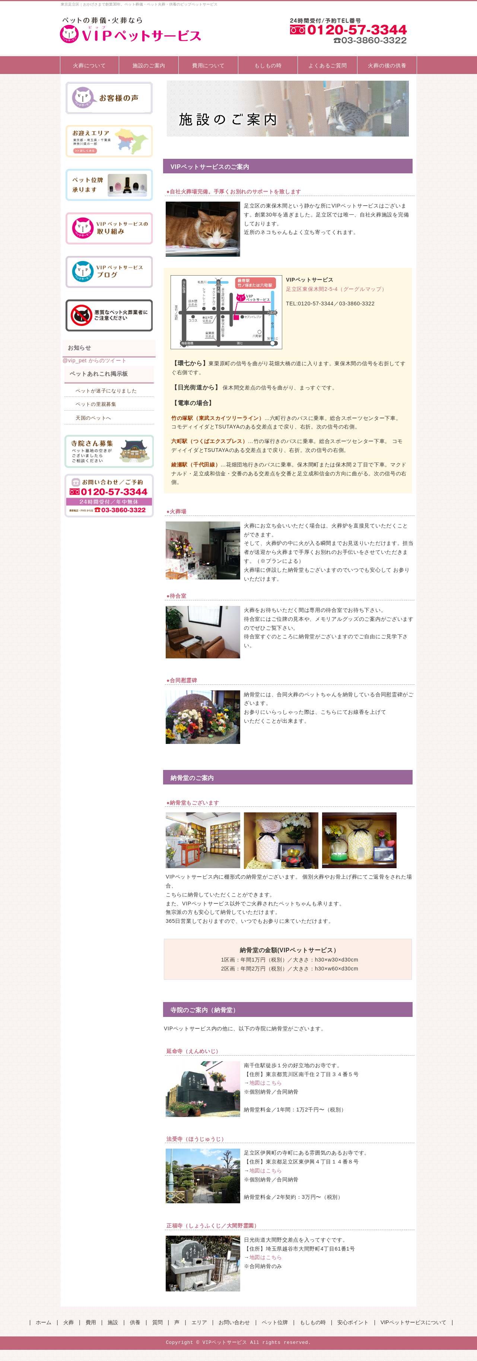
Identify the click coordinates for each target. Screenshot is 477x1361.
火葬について (89, 65)
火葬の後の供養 (387, 65)
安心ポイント (353, 1322)
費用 (91, 1322)
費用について (208, 65)
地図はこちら (265, 1083)
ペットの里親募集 (96, 404)
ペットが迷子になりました (106, 391)
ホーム (43, 1322)
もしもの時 (268, 65)
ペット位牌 (275, 1322)
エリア (199, 1322)
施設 (113, 1322)
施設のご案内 (149, 65)
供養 (135, 1322)
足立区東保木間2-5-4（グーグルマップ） (336, 289)
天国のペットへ (93, 418)
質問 (157, 1322)
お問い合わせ (234, 1322)
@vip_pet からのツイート (95, 360)
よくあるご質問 (327, 65)
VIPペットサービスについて (413, 1322)
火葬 (68, 1322)
